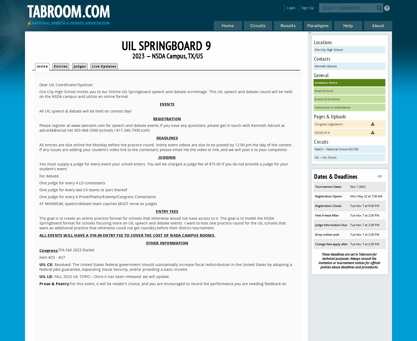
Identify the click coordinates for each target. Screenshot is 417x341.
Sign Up (308, 8)
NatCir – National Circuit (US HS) (336, 149)
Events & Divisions (327, 99)
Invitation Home (326, 83)
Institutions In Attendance (332, 107)
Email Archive (324, 91)
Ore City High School (329, 50)
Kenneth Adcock (326, 66)
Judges (80, 66)
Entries (61, 66)
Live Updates (104, 66)
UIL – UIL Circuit (325, 157)
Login (291, 8)
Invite (42, 66)
